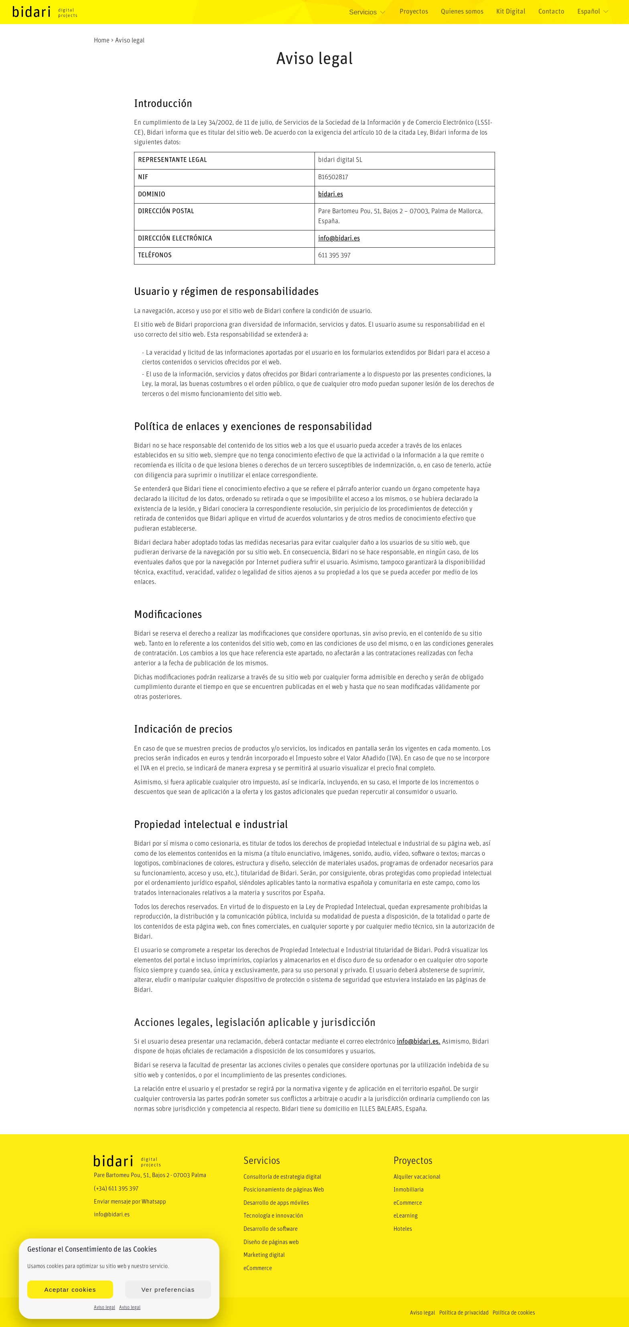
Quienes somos (463, 12)
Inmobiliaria (408, 1190)
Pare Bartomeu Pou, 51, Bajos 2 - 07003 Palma (149, 1175)
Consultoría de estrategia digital (282, 1177)
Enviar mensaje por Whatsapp (130, 1201)
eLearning (406, 1215)
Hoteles (403, 1228)
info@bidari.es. (418, 1041)
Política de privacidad (464, 1311)
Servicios (369, 12)
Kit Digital (511, 12)
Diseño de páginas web (270, 1241)
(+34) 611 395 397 (115, 1188)
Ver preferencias (168, 1289)
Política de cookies (514, 1311)
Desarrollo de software (269, 1228)
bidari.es (330, 194)
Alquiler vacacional (416, 1177)
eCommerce (257, 1266)
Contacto (552, 12)
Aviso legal (104, 1307)
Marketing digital (264, 1253)
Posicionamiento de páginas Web (283, 1190)
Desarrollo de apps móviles (275, 1203)
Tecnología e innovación (271, 1215)
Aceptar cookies (70, 1289)
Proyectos (415, 12)
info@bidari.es (339, 238)
